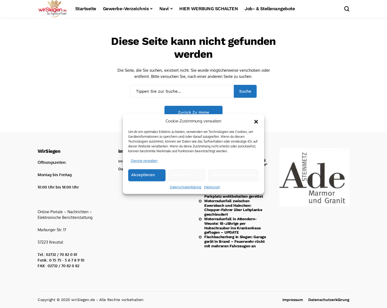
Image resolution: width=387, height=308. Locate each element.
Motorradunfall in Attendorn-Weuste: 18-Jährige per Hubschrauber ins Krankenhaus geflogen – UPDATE (232, 225)
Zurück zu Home (193, 112)
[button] (256, 124)
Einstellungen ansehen (233, 178)
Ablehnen (180, 178)
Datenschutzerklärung (185, 190)
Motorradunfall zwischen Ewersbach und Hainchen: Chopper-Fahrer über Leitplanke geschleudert (233, 207)
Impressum (212, 190)
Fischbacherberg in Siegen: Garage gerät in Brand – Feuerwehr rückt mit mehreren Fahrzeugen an (235, 241)
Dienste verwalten (144, 164)
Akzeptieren (143, 178)
